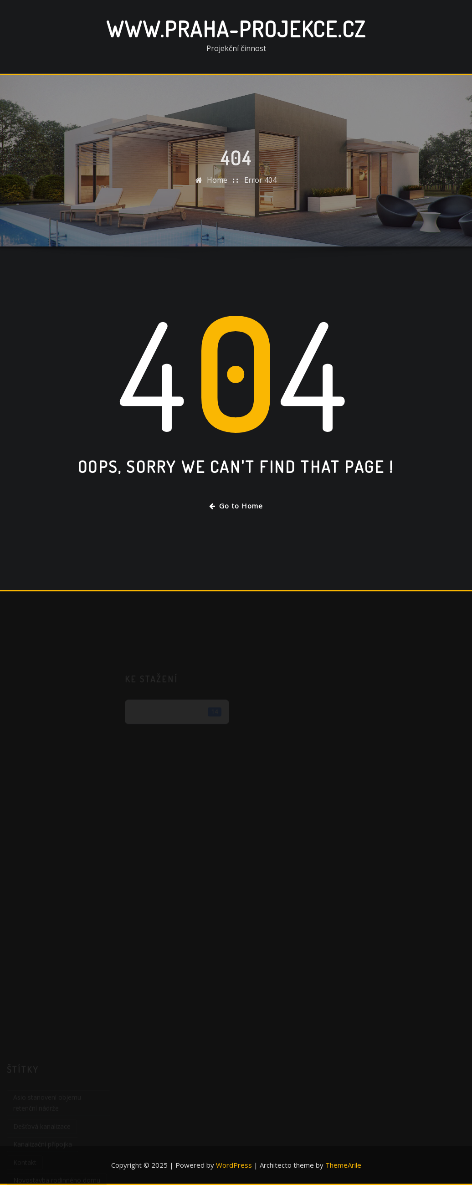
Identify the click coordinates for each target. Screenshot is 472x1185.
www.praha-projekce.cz (236, 28)
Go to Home (236, 505)
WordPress (234, 1165)
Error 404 (260, 185)
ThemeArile (343, 1165)
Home (217, 185)
